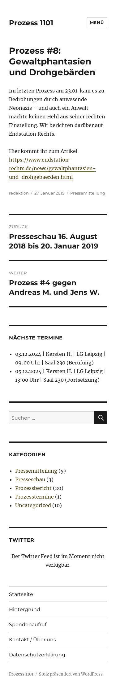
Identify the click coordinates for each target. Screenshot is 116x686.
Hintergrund (24, 609)
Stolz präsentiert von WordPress (71, 674)
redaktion (19, 193)
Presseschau (30, 479)
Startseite (21, 594)
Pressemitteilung (87, 193)
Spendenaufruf (27, 624)
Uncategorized (33, 505)
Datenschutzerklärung (37, 655)
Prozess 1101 (31, 22)
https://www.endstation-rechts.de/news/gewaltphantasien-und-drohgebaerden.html (52, 168)
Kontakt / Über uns (32, 640)
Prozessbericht (33, 488)
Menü (97, 22)
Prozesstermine (34, 497)
